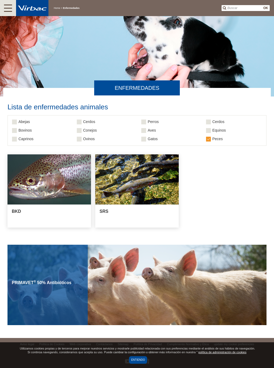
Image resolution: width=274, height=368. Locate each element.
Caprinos (25, 139)
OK (265, 8)
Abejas (24, 122)
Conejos (90, 130)
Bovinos (25, 130)
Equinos (219, 130)
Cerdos (89, 122)
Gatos (153, 139)
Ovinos (89, 139)
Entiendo (138, 359)
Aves (152, 130)
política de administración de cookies (222, 352)
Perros (153, 122)
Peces (217, 139)
